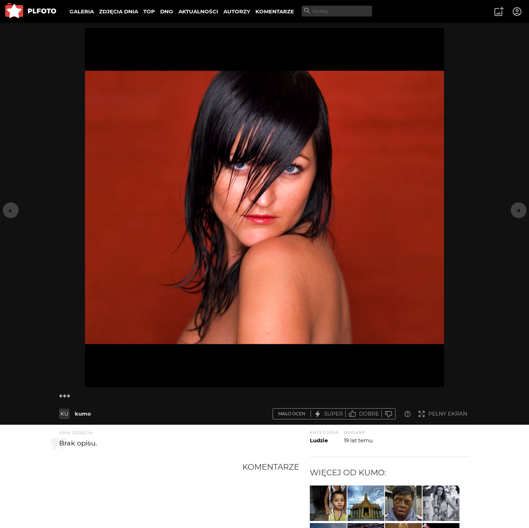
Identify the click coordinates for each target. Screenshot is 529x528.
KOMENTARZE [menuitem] (274, 11)
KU (64, 413)
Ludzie (319, 440)
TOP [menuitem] (149, 11)
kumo (83, 413)
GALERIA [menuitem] (82, 11)
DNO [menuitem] (166, 11)
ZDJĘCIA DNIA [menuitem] (118, 11)
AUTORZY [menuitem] (236, 11)
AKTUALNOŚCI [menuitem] (198, 11)
